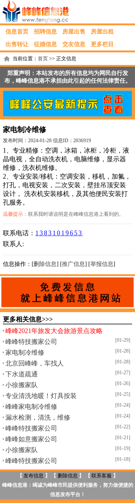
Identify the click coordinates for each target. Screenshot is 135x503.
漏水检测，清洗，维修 (37, 417)
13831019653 (59, 233)
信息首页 (16, 32)
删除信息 (45, 264)
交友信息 (73, 44)
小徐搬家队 (21, 385)
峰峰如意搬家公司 (31, 439)
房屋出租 (102, 32)
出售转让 (16, 44)
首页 (43, 58)
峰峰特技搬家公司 (31, 341)
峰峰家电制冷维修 (31, 406)
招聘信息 (45, 32)
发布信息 (33, 475)
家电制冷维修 (24, 352)
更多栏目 (102, 44)
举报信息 (101, 264)
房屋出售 (73, 32)
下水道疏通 (21, 374)
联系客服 (101, 475)
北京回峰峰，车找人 (34, 363)
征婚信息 (45, 44)
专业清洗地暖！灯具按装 (41, 395)
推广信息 (73, 264)
